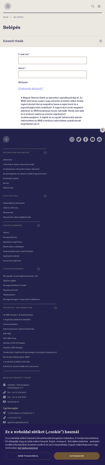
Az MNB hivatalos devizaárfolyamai (18, 315)
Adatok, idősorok (10, 208)
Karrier (6, 183)
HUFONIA (7, 333)
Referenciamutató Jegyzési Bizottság (18, 329)
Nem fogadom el (28, 456)
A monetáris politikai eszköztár (16, 361)
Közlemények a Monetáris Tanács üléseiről (21, 169)
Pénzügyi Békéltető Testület (14, 285)
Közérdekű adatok (11, 178)
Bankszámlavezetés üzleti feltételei (18, 251)
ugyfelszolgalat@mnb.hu (17, 422)
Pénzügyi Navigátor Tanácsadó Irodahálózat (21, 299)
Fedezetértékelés (10, 324)
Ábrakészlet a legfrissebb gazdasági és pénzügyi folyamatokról (30, 352)
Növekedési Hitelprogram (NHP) (16, 357)
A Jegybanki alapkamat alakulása (17, 319)
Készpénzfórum (10, 237)
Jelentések (7, 159)
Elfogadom (77, 456)
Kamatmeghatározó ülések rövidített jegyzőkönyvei (24, 173)
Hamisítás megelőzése (12, 242)
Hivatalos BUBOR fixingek (14, 343)
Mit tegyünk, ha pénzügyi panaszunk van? (20, 276)
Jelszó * (22, 68)
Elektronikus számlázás (13, 246)
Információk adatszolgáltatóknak (17, 217)
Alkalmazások (9, 294)
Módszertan (8, 212)
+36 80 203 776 (14, 417)
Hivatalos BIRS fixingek (13, 347)
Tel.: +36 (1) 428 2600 (16, 392)
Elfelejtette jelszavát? (30, 88)
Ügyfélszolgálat (9, 280)
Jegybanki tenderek (11, 256)
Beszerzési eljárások (12, 260)
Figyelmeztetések (10, 290)
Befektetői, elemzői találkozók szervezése (21, 366)
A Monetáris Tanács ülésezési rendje (18, 164)
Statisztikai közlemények (14, 203)
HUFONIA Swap (9, 338)
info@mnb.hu (13, 402)
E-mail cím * (24, 54)
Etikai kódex (8, 188)
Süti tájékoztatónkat (28, 448)
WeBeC (6, 232)
